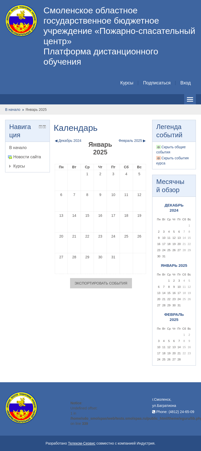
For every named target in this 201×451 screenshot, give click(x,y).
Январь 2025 (36, 109)
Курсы (126, 82)
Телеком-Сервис (81, 443)
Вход (185, 82)
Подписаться (157, 82)
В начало (12, 109)
